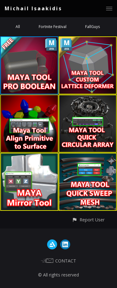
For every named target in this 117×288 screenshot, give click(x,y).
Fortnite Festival (52, 26)
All (18, 26)
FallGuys (92, 26)
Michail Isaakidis (33, 8)
